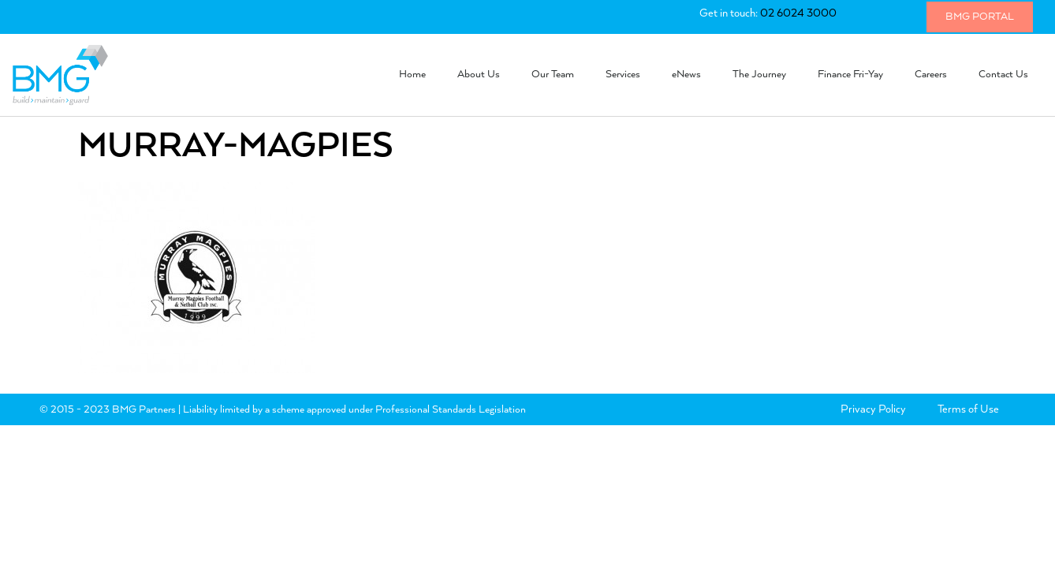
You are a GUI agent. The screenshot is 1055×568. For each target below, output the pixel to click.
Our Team (552, 74)
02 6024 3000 (798, 13)
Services (623, 74)
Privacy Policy (873, 409)
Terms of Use (968, 409)
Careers (931, 74)
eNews (686, 74)
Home (412, 74)
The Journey (759, 74)
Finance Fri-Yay (850, 74)
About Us (478, 74)
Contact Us (1003, 74)
